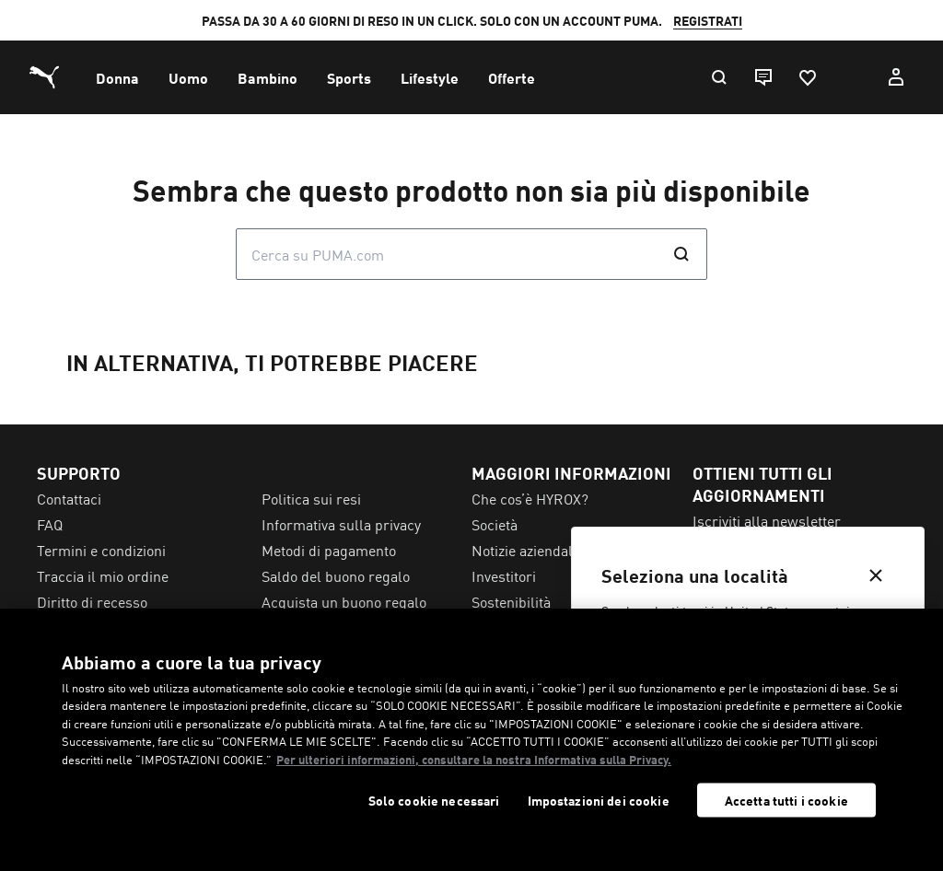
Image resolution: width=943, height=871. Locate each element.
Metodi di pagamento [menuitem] (329, 550)
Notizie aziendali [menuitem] (524, 550)
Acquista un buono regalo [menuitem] (344, 601)
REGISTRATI (707, 20)
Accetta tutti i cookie (786, 800)
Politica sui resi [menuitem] (311, 498)
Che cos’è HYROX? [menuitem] (530, 498)
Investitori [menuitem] (504, 575)
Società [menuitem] (495, 524)
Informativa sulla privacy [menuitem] (341, 524)
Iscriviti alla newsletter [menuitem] (767, 520)
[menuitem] (117, 77)
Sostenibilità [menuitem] (511, 601)
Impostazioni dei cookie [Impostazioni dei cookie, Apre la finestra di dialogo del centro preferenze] (598, 800)
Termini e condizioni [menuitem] (101, 550)
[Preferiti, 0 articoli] (806, 77)
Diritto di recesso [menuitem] (92, 601)
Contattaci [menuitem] (69, 498)
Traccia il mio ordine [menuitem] (103, 575)
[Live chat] (762, 77)
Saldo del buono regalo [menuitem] (336, 575)
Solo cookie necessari (434, 800)
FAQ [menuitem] (50, 524)
